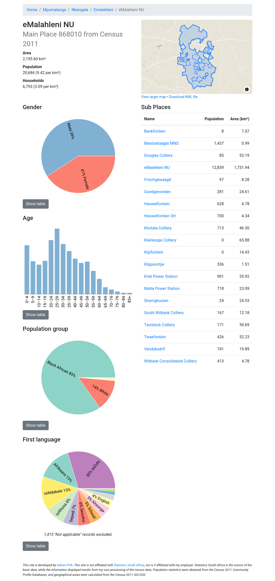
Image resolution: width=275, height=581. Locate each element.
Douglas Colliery (158, 155)
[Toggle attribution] (247, 89)
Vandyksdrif (154, 349)
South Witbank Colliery (164, 312)
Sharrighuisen (156, 300)
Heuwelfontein (157, 203)
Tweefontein (155, 337)
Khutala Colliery (158, 228)
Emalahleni (103, 9)
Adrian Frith (65, 565)
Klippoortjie (154, 264)
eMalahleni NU (157, 167)
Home (32, 9)
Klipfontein (153, 252)
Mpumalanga (54, 9)
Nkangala (80, 9)
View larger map (153, 97)
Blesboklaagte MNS (161, 143)
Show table (35, 203)
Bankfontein (154, 131)
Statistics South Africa (129, 565)
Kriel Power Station (160, 276)
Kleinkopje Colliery (160, 240)
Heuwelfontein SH (160, 216)
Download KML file (183, 97)
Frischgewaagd (157, 179)
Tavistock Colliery (159, 324)
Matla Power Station (162, 288)
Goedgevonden (157, 191)
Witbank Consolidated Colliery (170, 361)
